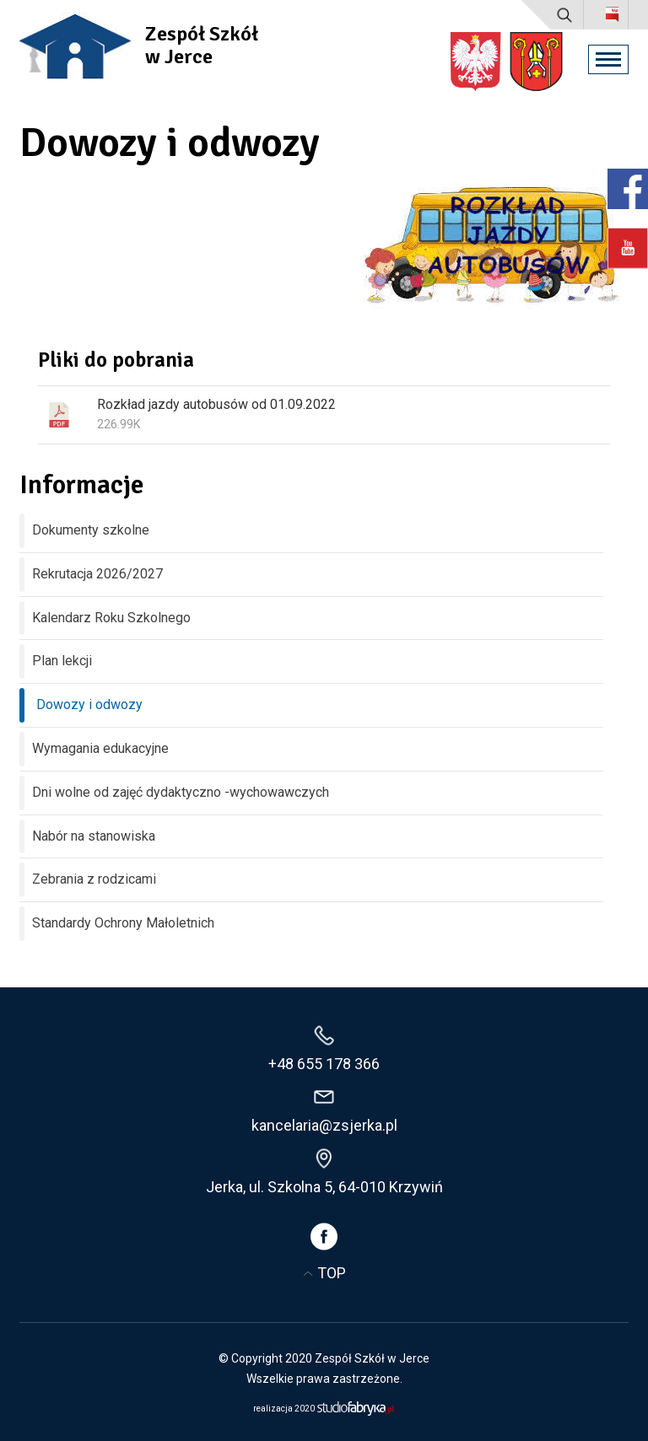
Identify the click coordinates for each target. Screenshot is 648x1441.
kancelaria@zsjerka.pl (324, 1125)
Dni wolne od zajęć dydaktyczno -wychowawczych (180, 792)
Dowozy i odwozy (89, 704)
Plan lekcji (62, 661)
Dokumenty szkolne (90, 530)
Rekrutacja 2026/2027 (97, 574)
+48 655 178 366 (324, 1064)
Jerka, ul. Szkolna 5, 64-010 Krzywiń (324, 1187)
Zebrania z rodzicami (94, 879)
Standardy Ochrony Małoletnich (123, 923)
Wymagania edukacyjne (100, 748)
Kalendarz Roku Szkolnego (111, 618)
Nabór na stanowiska (93, 836)
